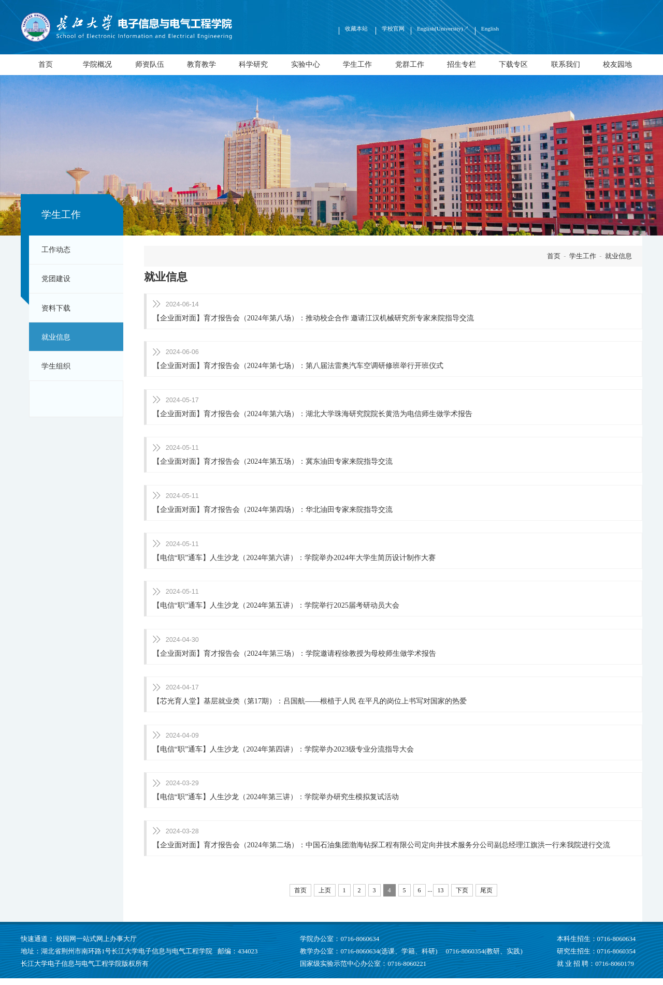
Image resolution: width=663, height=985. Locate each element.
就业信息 (55, 337)
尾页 (486, 897)
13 (441, 897)
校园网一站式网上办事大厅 (96, 945)
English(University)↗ (443, 28)
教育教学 (201, 64)
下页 (462, 897)
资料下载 (55, 308)
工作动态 (55, 249)
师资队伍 (149, 64)
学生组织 (55, 366)
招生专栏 (461, 64)
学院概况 (97, 64)
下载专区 (513, 64)
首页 (45, 64)
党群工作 (409, 64)
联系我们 (565, 64)
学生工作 (357, 64)
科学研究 (253, 64)
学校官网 (393, 28)
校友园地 (617, 64)
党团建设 (55, 278)
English (490, 28)
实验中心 (305, 64)
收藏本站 (357, 28)
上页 (325, 897)
